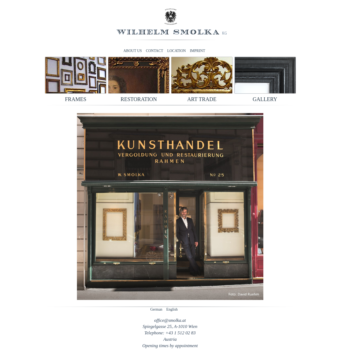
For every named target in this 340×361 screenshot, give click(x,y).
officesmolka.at (170, 320)
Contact (154, 51)
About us (133, 51)
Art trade (201, 99)
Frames (75, 99)
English (172, 309)
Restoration (139, 99)
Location (176, 51)
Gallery (265, 99)
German (156, 309)
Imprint (197, 51)
